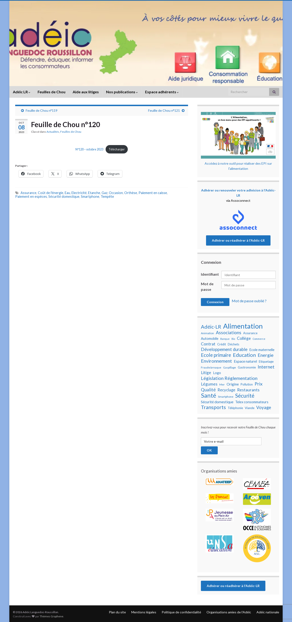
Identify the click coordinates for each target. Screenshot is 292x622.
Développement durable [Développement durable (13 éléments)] (224, 349)
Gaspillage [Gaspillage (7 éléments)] (229, 367)
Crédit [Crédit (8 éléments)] (221, 344)
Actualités (52, 131)
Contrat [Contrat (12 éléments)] (208, 343)
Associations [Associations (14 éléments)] (228, 332)
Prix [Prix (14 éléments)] (259, 383)
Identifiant (210, 274)
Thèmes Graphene (51, 616)
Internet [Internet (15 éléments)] (266, 366)
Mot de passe (207, 286)
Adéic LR (21, 92)
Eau (67, 193)
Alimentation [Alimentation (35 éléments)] (243, 326)
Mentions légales (143, 612)
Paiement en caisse (153, 193)
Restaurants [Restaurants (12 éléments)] (248, 389)
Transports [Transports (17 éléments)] (213, 407)
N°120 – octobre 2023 (89, 149)
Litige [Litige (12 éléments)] (206, 372)
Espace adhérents (162, 92)
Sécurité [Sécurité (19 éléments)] (244, 395)
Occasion (116, 193)
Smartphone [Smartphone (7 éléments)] (225, 396)
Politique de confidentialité (181, 612)
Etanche (94, 193)
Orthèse (130, 193)
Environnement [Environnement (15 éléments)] (216, 360)
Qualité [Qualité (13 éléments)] (208, 389)
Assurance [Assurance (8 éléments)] (250, 333)
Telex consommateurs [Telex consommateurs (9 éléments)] (251, 402)
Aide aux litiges (86, 92)
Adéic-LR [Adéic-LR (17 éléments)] (211, 326)
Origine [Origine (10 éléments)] (233, 384)
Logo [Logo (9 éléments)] (217, 373)
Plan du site (117, 612)
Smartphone (90, 196)
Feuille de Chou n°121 (164, 110)
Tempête (107, 196)
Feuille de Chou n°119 (41, 110)
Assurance (28, 193)
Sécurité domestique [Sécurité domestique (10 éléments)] (217, 402)
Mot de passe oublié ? (249, 301)
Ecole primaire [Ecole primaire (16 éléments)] (216, 355)
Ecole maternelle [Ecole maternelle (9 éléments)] (261, 350)
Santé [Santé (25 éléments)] (208, 395)
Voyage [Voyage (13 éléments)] (263, 407)
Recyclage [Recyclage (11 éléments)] (226, 390)
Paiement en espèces (31, 196)
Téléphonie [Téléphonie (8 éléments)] (235, 408)
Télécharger (117, 149)
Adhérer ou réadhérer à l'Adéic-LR (238, 240)
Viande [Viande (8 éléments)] (249, 408)
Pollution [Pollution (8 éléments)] (247, 384)
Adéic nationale (267, 612)
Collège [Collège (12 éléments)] (244, 338)
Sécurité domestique (63, 196)
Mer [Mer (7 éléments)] (222, 384)
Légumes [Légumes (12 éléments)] (209, 384)
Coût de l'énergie (50, 193)
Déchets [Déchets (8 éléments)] (233, 344)
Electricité (79, 193)
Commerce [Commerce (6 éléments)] (259, 338)
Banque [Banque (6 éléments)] (225, 338)
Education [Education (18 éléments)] (244, 355)
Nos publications (122, 92)
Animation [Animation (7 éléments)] (207, 333)
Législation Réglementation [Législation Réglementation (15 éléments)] (229, 378)
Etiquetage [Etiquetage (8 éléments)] (266, 361)
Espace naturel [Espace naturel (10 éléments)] (245, 361)
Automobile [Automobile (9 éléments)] (209, 339)
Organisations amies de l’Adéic (229, 612)
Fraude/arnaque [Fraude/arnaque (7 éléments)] (211, 367)
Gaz (104, 193)
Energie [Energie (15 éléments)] (266, 355)
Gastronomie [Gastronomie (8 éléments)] (247, 367)
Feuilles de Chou (51, 92)
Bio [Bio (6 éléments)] (233, 338)
